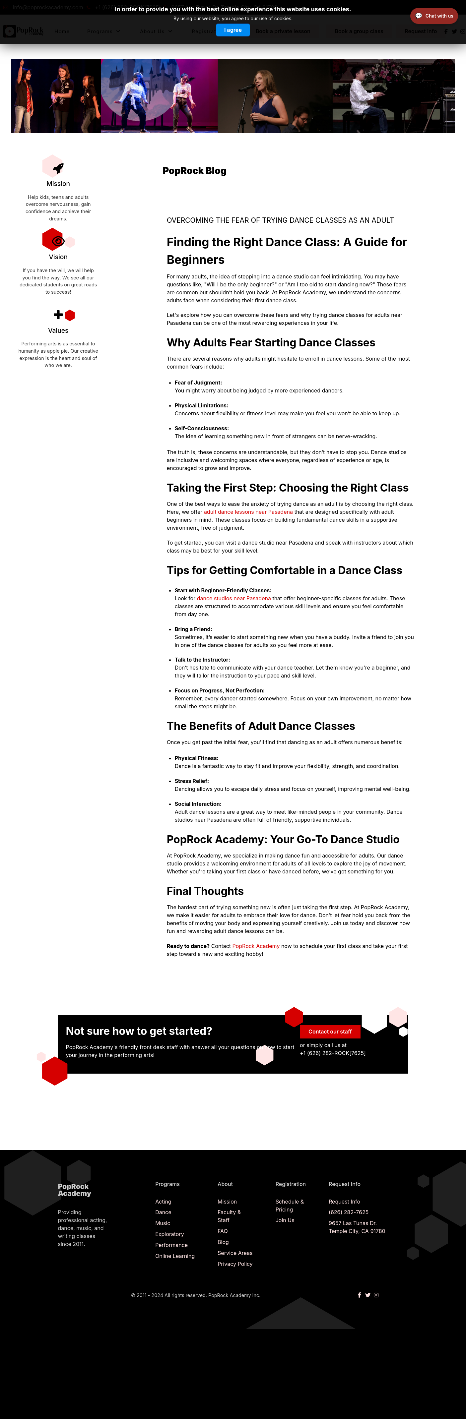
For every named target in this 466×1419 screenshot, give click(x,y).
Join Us (285, 1220)
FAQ (223, 1231)
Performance (171, 1245)
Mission (227, 1201)
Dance (163, 1212)
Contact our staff (330, 1031)
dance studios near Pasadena (235, 598)
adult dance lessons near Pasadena (248, 511)
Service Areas (235, 1253)
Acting (163, 1201)
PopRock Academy (256, 946)
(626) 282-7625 (348, 1212)
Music (162, 1223)
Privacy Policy (235, 1264)
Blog (223, 1242)
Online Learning (175, 1256)
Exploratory (169, 1234)
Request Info (344, 1201)
